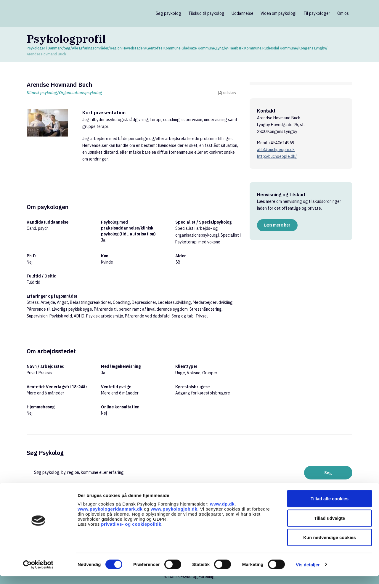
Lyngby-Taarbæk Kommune (238, 48)
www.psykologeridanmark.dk (110, 516)
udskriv (229, 92)
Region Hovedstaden (127, 48)
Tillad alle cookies (330, 506)
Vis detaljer (308, 572)
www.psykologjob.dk (174, 516)
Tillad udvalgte (329, 525)
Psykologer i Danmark (44, 48)
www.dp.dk (222, 511)
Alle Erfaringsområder (90, 48)
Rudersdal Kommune (279, 48)
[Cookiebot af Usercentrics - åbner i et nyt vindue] (38, 572)
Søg (67, 48)
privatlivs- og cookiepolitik (131, 531)
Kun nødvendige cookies (329, 545)
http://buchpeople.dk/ (277, 156)
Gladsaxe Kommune (198, 48)
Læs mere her (277, 225)
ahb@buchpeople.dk (276, 149)
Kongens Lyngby (312, 48)
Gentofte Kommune (163, 48)
